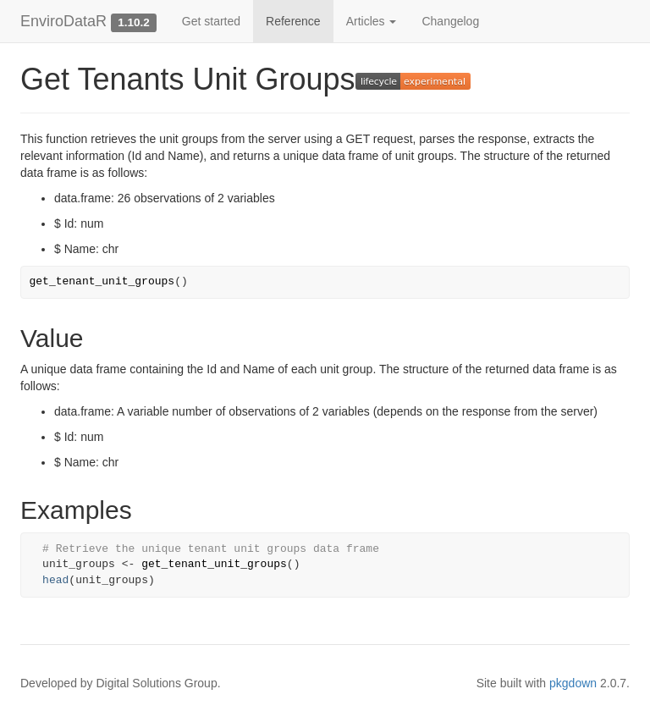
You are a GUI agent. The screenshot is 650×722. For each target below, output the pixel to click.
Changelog (450, 21)
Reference (293, 21)
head (55, 580)
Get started (211, 21)
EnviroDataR (63, 21)
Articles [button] (371, 21)
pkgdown (573, 683)
